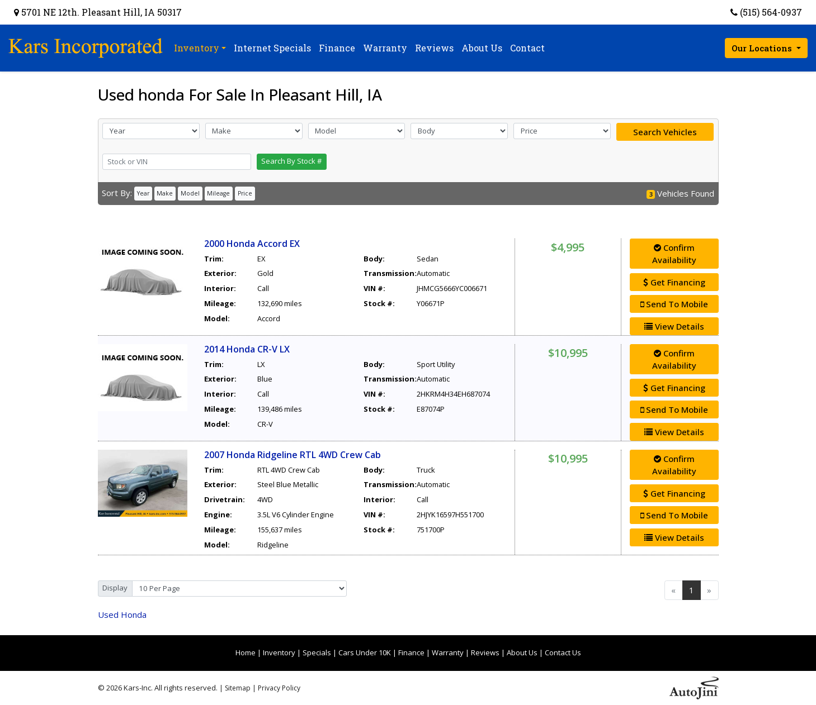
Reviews (485, 652)
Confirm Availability (674, 254)
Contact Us (563, 652)
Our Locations (763, 48)
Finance (411, 652)
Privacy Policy (279, 688)
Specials (317, 652)
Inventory (279, 652)
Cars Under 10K (364, 652)
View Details (674, 326)
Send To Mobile (674, 303)
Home (245, 652)
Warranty (448, 652)
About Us (522, 652)
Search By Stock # (291, 161)
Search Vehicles (665, 131)
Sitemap (238, 688)
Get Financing (674, 282)
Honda (122, 614)
